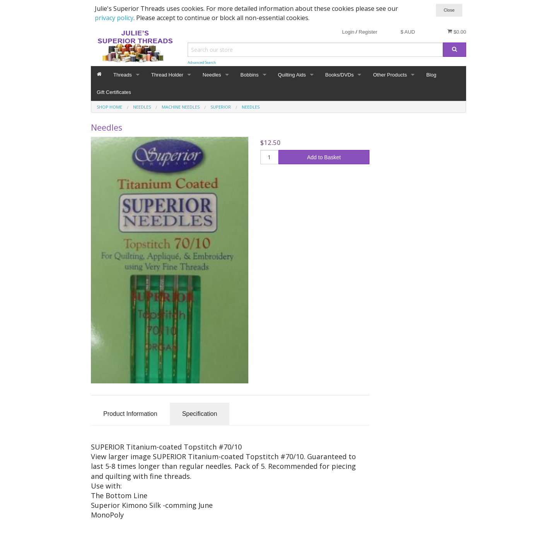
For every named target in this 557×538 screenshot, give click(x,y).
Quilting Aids (292, 75)
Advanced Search (202, 62)
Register (368, 32)
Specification (199, 413)
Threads (122, 75)
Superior (220, 107)
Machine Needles (181, 107)
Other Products (390, 75)
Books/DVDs (339, 75)
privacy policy (114, 18)
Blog (431, 75)
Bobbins (250, 75)
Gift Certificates (114, 92)
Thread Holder (167, 75)
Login (348, 32)
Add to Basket (324, 157)
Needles (212, 75)
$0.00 (456, 32)
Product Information (130, 413)
